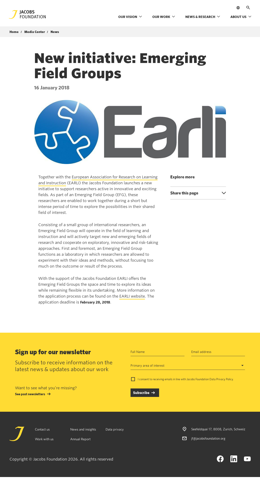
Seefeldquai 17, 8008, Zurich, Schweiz (218, 429)
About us (241, 17)
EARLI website (132, 296)
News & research (202, 17)
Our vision (130, 17)
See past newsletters (30, 394)
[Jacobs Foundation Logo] (27, 14)
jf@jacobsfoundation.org (208, 438)
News (55, 32)
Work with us (44, 439)
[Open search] (248, 7)
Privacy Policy (224, 379)
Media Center (34, 32)
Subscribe (141, 392)
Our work (163, 17)
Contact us (42, 429)
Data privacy (115, 429)
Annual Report (80, 439)
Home (14, 32)
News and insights (83, 429)
